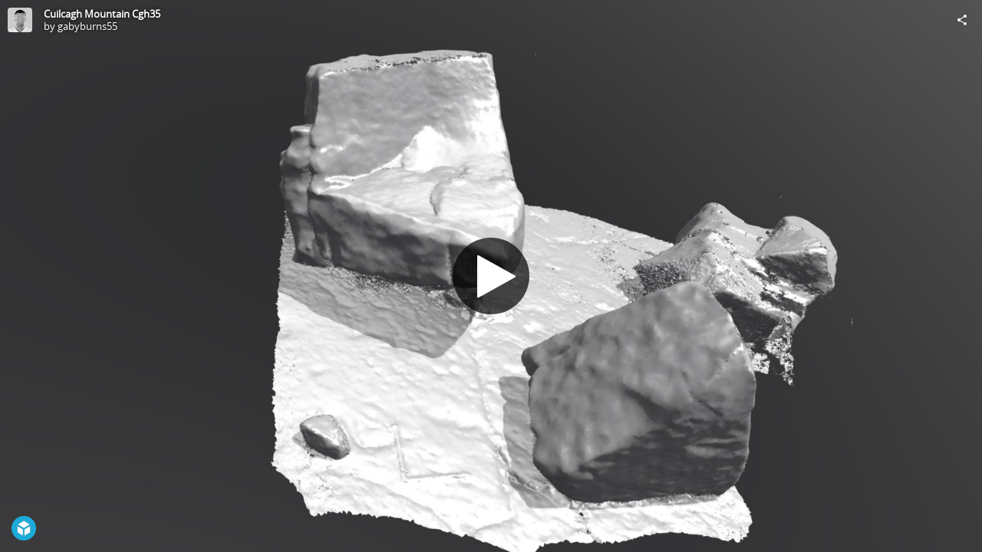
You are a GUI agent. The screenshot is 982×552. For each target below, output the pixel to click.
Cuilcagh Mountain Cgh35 (102, 14)
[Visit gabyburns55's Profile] (20, 20)
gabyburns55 (87, 26)
